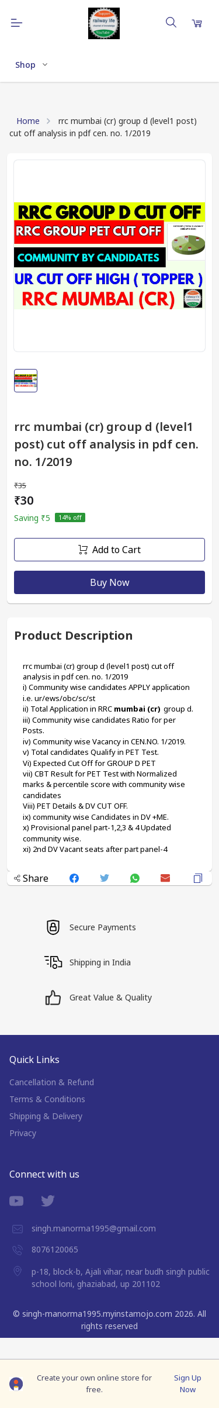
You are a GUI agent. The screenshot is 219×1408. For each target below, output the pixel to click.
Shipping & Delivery (45, 1115)
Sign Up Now (187, 1383)
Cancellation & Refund (51, 1082)
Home (28, 120)
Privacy (22, 1132)
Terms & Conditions (47, 1099)
